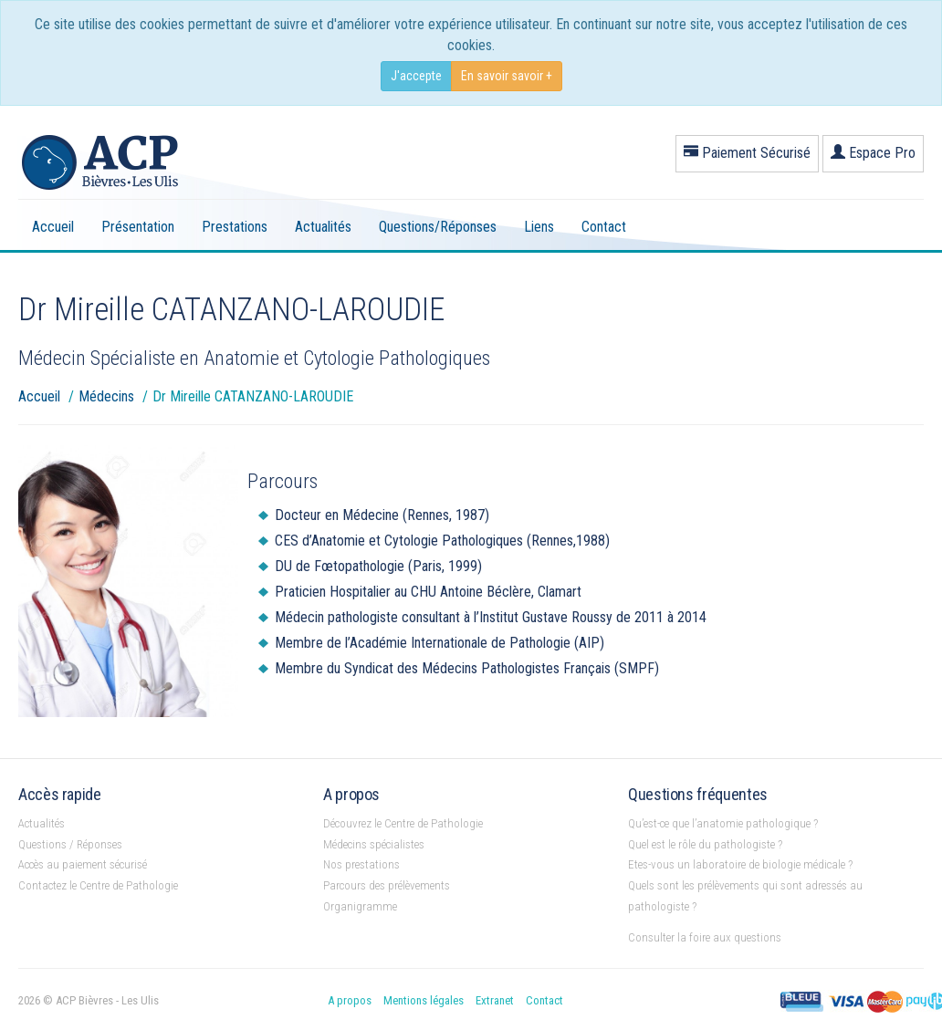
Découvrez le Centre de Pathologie (403, 823)
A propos (350, 1000)
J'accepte (416, 75)
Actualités (323, 226)
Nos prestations (361, 864)
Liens (539, 226)
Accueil (53, 226)
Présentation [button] (137, 226)
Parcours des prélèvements (386, 885)
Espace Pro (873, 152)
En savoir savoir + (506, 75)
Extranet (495, 1000)
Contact (603, 226)
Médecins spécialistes (373, 844)
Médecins (106, 396)
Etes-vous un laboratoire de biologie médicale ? (740, 864)
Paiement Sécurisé (747, 152)
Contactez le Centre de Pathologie (98, 885)
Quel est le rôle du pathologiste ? (705, 844)
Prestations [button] (234, 226)
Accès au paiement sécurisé (82, 864)
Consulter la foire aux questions (704, 937)
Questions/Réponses (438, 226)
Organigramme (360, 906)
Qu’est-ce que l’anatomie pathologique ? (723, 823)
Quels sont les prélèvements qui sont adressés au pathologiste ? (745, 896)
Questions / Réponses (70, 844)
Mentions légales (423, 1000)
